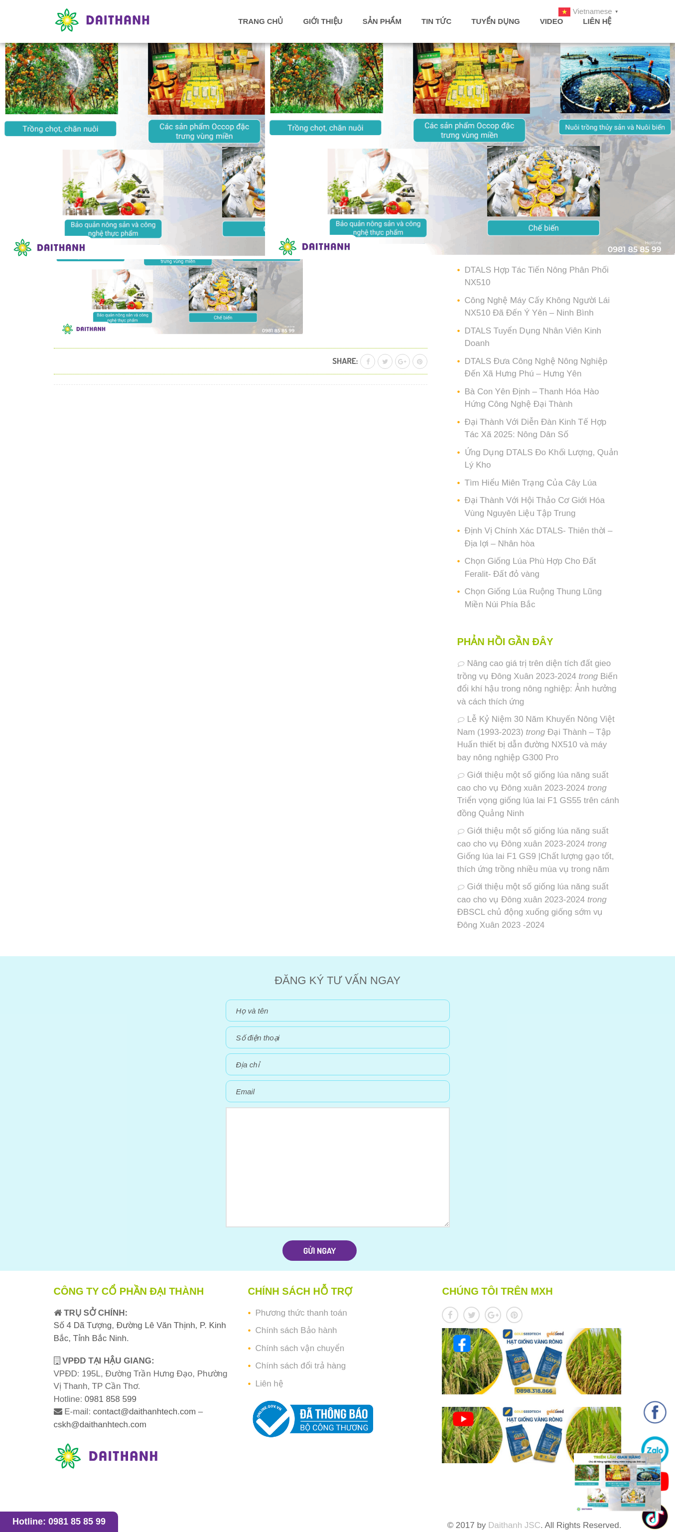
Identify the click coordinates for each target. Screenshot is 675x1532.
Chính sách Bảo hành (296, 1330)
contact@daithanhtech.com (145, 1411)
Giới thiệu (322, 21)
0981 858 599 (109, 1399)
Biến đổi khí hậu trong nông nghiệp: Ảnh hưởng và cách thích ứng (537, 689)
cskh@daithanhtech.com (100, 1424)
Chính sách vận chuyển (299, 1348)
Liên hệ (597, 21)
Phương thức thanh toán (301, 1313)
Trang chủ (260, 21)
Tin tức (436, 21)
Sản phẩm (382, 21)
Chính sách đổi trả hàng (300, 1365)
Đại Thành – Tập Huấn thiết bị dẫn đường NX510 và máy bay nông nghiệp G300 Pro (534, 744)
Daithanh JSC (514, 1525)
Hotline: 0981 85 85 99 (59, 1522)
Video (551, 21)
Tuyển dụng (495, 21)
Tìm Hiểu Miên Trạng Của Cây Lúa (531, 483)
